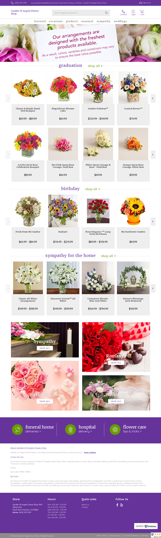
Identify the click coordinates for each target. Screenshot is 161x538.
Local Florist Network (131, 536)
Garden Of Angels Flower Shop (25, 12)
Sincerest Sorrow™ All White (63, 299)
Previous (8, 98)
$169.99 (133, 308)
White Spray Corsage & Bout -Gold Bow (98, 166)
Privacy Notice (115, 536)
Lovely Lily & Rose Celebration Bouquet (28, 166)
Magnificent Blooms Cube (63, 109)
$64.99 (63, 118)
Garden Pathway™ (98, 108)
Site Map (145, 536)
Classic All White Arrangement (28, 299)
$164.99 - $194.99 (98, 308)
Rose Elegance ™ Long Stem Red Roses (98, 232)
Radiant (63, 231)
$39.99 (133, 175)
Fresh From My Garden (28, 231)
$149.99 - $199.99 (63, 308)
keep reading (90, 452)
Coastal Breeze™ (133, 108)
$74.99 (133, 118)
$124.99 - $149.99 (98, 118)
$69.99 (133, 241)
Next (153, 98)
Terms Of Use (102, 536)
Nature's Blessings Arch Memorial (133, 299)
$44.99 (63, 175)
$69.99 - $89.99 (28, 118)
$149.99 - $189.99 (28, 308)
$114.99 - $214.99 (63, 241)
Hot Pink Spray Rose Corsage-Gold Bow (63, 166)
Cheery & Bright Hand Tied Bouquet (28, 109)
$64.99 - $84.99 (28, 241)
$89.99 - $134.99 (98, 241)
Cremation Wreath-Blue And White (98, 299)
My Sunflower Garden (133, 231)
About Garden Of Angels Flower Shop (28, 448)
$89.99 (28, 175)
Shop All (94, 66)
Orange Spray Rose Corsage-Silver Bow (133, 166)
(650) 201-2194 (21, 3)
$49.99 (98, 175)
